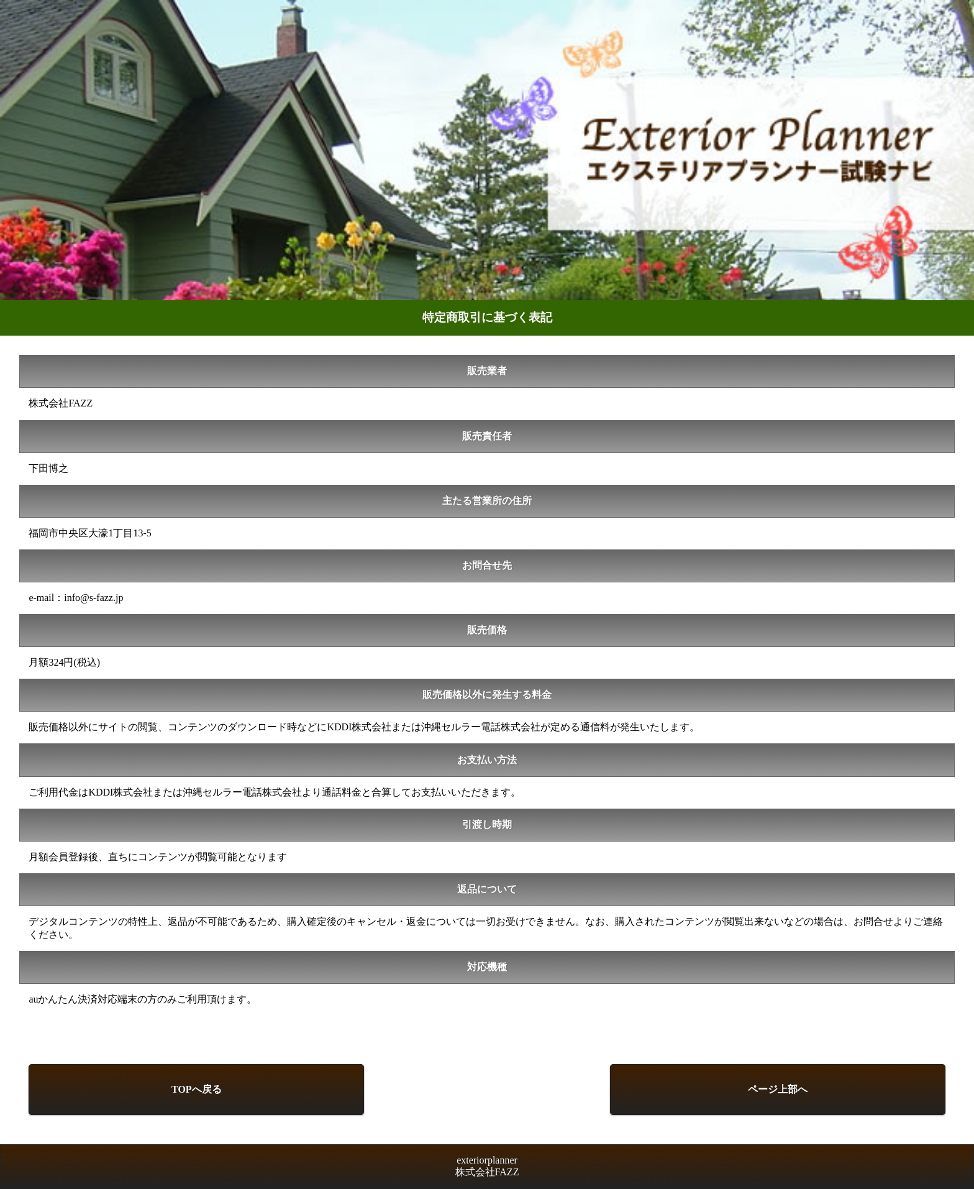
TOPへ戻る (196, 1089)
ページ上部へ (778, 1089)
